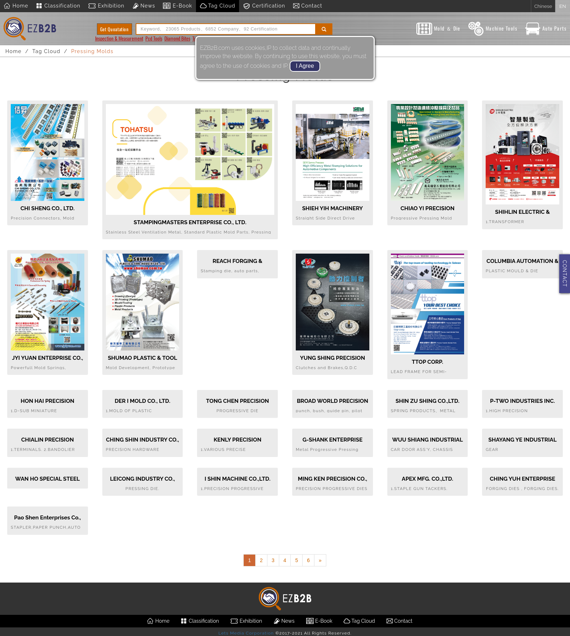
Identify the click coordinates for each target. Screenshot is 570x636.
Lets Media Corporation (246, 633)
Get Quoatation (114, 29)
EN (562, 6)
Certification (264, 6)
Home (16, 6)
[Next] (320, 560)
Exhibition (106, 6)
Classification (58, 6)
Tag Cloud (217, 6)
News (143, 6)
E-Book (177, 6)
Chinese (543, 6)
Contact (307, 6)
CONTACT (564, 273)
